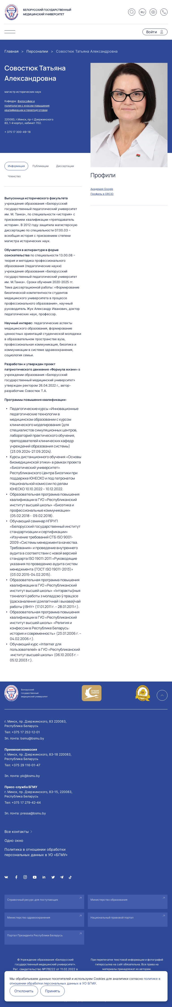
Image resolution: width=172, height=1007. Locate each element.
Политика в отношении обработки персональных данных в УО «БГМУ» (36, 852)
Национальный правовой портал (111, 917)
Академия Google (101, 189)
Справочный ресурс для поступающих (32, 899)
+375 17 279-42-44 (26, 802)
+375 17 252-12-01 (26, 732)
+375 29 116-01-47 (26, 765)
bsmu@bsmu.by (32, 738)
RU (142, 12)
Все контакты (16, 831)
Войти (151, 32)
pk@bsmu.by (30, 776)
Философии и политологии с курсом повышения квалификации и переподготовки (26, 105)
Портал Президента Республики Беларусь (35, 935)
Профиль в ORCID (102, 194)
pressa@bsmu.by (33, 813)
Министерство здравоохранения (28, 917)
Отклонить (23, 991)
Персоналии (37, 51)
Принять (52, 991)
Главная (11, 51)
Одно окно (13, 840)
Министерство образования (108, 899)
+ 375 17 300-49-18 (17, 132)
